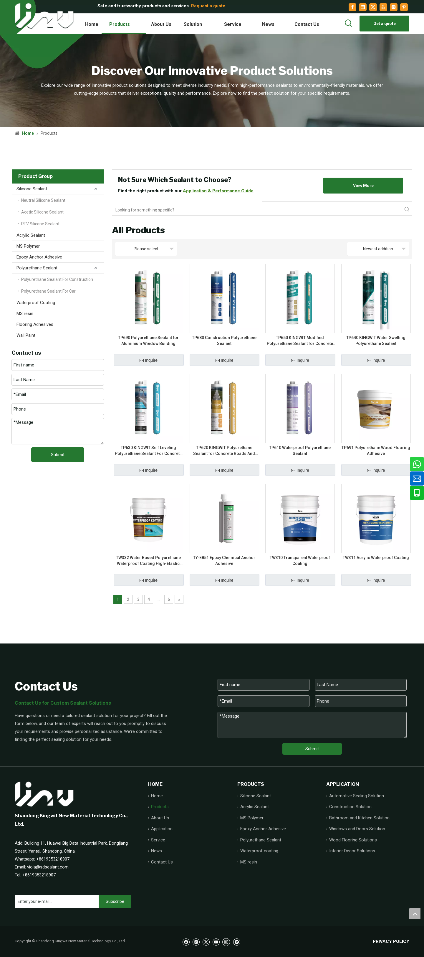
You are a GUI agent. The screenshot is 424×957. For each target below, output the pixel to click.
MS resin (24, 313)
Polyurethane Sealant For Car (48, 291)
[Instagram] (394, 7)
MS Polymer (28, 246)
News (156, 850)
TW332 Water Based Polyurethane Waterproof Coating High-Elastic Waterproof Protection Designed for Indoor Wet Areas (148, 560)
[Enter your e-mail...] (55, 901)
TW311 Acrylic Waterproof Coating (376, 557)
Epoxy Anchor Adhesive (39, 257)
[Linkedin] (363, 7)
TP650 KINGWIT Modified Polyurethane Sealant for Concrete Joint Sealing (300, 340)
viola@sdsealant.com (48, 867)
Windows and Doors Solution (357, 828)
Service (158, 840)
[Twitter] (373, 7)
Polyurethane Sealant (36, 268)
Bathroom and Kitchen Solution (359, 818)
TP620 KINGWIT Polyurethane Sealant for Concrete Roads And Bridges (224, 450)
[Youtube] (383, 7)
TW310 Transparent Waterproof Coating (300, 560)
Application (162, 828)
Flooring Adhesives (34, 324)
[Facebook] (352, 7)
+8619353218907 (52, 859)
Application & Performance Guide (218, 191)
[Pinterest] (404, 7)
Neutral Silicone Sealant (43, 200)
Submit (57, 454)
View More (363, 185)
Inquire (149, 360)
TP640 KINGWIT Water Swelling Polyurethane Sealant (375, 340)
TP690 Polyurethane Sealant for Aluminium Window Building (148, 340)
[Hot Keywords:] (349, 24)
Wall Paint (25, 335)
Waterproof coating (259, 850)
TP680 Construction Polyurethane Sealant (224, 340)
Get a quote (384, 23)
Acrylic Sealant (30, 235)
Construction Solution (350, 806)
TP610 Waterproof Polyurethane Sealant (300, 450)
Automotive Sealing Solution (356, 795)
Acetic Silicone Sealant (42, 212)
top (414, 913)
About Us (160, 818)
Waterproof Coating (35, 302)
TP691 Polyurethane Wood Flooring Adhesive (376, 450)
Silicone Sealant (31, 188)
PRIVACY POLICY (391, 941)
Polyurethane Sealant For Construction (57, 279)
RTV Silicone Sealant (40, 223)
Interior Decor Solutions (352, 850)
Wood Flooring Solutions (353, 840)
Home (157, 795)
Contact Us (162, 862)
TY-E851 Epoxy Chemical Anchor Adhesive (224, 560)
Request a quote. (208, 6)
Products (160, 806)
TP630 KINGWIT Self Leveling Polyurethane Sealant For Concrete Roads (148, 450)
